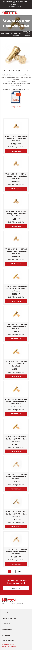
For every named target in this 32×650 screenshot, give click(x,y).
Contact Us (16, 588)
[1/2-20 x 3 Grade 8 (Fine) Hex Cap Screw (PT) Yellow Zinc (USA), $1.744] (16, 426)
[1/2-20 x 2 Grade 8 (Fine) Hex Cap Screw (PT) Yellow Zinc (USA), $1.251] (16, 276)
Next (20, 571)
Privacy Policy (7, 629)
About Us (5, 613)
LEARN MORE (14, 4)
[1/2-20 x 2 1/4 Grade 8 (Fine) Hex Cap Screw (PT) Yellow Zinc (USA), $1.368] (16, 314)
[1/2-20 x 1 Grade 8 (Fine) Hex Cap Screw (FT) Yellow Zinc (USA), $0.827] (16, 126)
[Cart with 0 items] (29, 12)
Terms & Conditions (9, 618)
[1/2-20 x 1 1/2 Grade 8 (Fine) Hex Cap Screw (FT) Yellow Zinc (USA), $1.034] (16, 201)
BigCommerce (12, 646)
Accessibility (6, 624)
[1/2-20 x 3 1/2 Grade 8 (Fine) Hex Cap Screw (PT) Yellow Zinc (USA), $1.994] (16, 464)
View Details (16, 151)
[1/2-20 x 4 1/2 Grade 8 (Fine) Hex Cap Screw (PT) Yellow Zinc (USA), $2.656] (16, 539)
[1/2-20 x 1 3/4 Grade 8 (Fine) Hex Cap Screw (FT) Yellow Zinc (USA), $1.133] (16, 239)
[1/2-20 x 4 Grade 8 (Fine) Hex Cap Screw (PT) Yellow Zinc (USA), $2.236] (16, 501)
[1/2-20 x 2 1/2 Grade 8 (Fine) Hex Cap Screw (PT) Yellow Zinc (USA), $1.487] (16, 351)
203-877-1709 (17, 6)
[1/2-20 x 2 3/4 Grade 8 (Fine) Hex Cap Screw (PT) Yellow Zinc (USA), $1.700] (16, 389)
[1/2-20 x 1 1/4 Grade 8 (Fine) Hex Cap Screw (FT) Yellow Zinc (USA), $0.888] (16, 164)
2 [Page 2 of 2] (13, 571)
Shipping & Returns (8, 641)
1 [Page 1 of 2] (9, 571)
